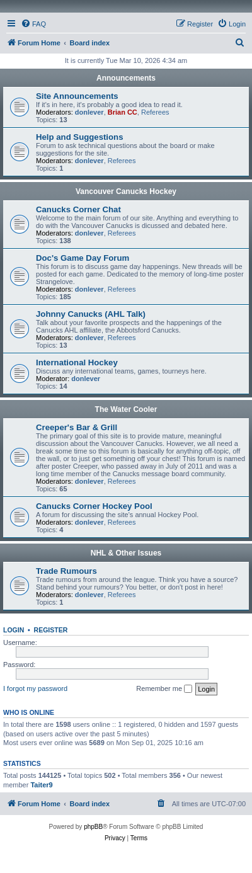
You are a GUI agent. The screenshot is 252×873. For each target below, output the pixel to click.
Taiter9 (41, 785)
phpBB (93, 826)
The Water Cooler (126, 409)
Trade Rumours (66, 571)
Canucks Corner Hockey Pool (94, 506)
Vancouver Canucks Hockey (126, 191)
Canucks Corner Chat (78, 209)
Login (13, 630)
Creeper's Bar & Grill (76, 427)
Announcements (126, 78)
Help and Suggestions (79, 137)
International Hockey (77, 362)
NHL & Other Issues (126, 553)
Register (51, 630)
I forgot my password (35, 688)
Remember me (164, 689)
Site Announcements (77, 96)
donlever (89, 112)
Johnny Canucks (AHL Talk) (91, 314)
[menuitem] (33, 23)
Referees (155, 112)
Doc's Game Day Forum (82, 258)
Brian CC (122, 112)
